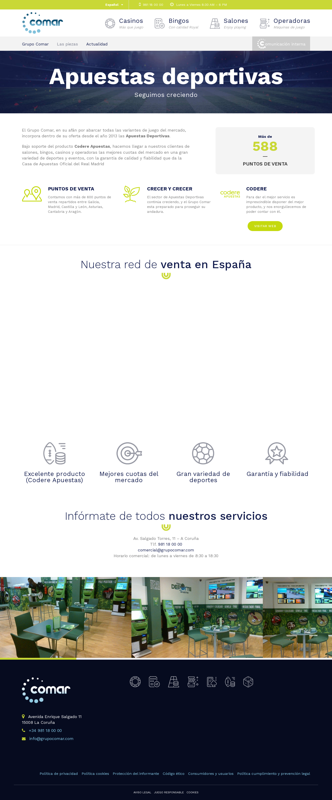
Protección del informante (136, 773)
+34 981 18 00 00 (45, 730)
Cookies (193, 792)
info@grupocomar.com (51, 738)
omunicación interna (285, 44)
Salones (236, 23)
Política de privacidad (59, 773)
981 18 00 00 (170, 544)
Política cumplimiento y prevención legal (273, 773)
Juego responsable (169, 792)
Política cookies (95, 773)
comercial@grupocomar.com (166, 549)
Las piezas (67, 44)
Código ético (173, 773)
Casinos (131, 23)
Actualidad (97, 44)
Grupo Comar (35, 44)
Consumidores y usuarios (211, 773)
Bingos (183, 23)
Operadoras (291, 23)
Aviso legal (142, 792)
